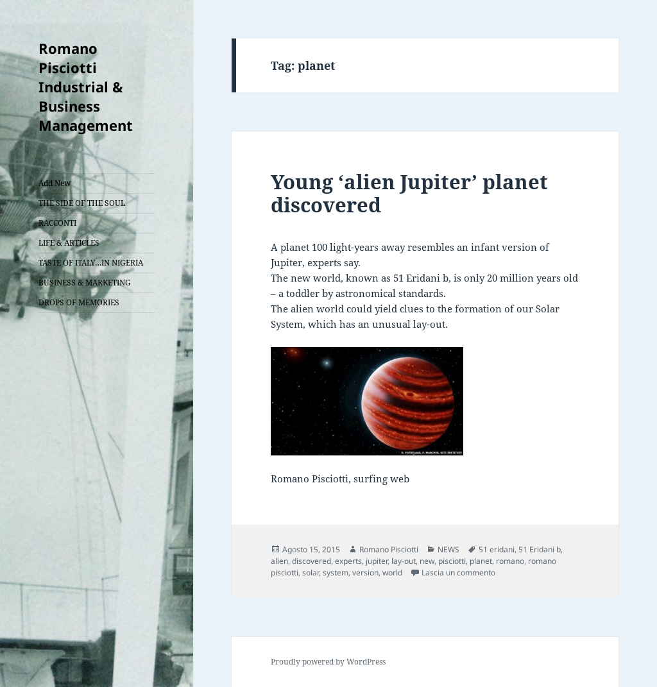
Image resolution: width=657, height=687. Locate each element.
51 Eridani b (539, 549)
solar (310, 572)
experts (348, 561)
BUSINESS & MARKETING (84, 282)
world (392, 572)
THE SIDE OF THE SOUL (81, 203)
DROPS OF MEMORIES (78, 302)
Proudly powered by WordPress (328, 661)
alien (279, 561)
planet (481, 561)
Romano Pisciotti (388, 549)
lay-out (403, 561)
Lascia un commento (458, 572)
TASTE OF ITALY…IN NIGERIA (90, 262)
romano (510, 561)
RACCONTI (57, 222)
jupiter (377, 561)
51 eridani (497, 549)
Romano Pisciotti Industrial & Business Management (85, 86)
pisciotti (452, 561)
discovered (311, 561)
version (365, 572)
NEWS (448, 549)
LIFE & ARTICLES (68, 242)
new (427, 561)
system (335, 572)
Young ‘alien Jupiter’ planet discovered (409, 193)
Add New (54, 183)
